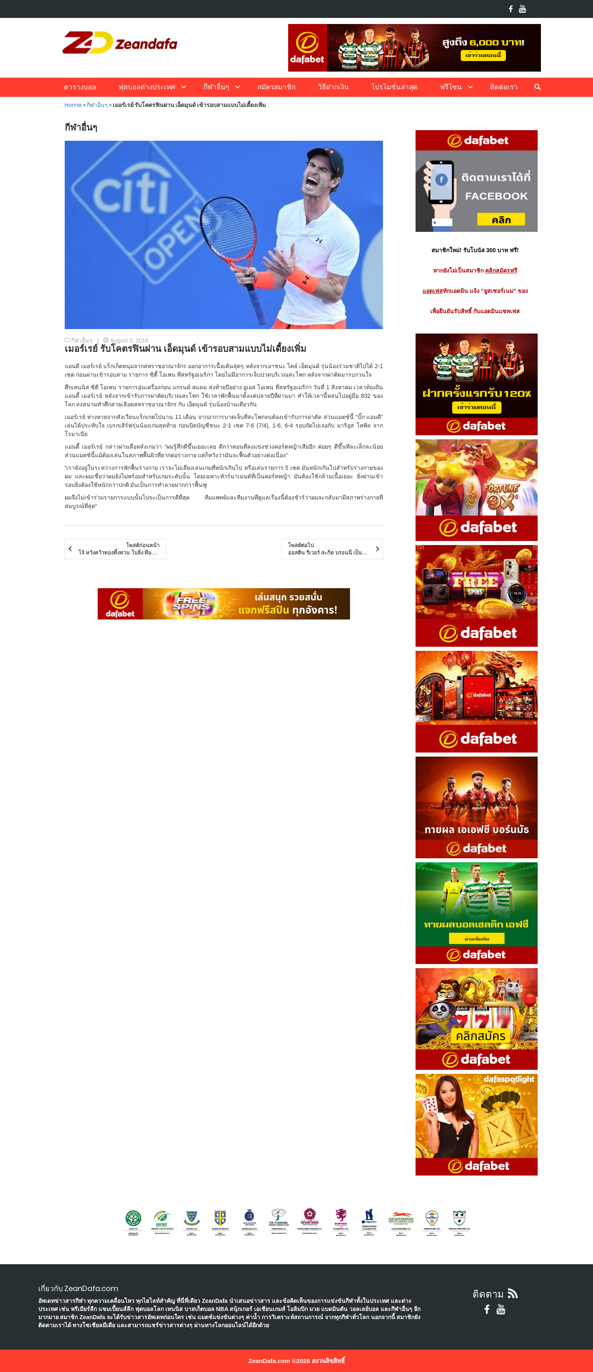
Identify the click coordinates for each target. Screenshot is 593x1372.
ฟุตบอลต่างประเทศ (146, 87)
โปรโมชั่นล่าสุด (394, 87)
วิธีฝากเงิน (333, 87)
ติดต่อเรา (504, 87)
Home (73, 105)
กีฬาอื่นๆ (216, 87)
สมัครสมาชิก (276, 87)
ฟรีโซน (451, 87)
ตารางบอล (80, 87)
